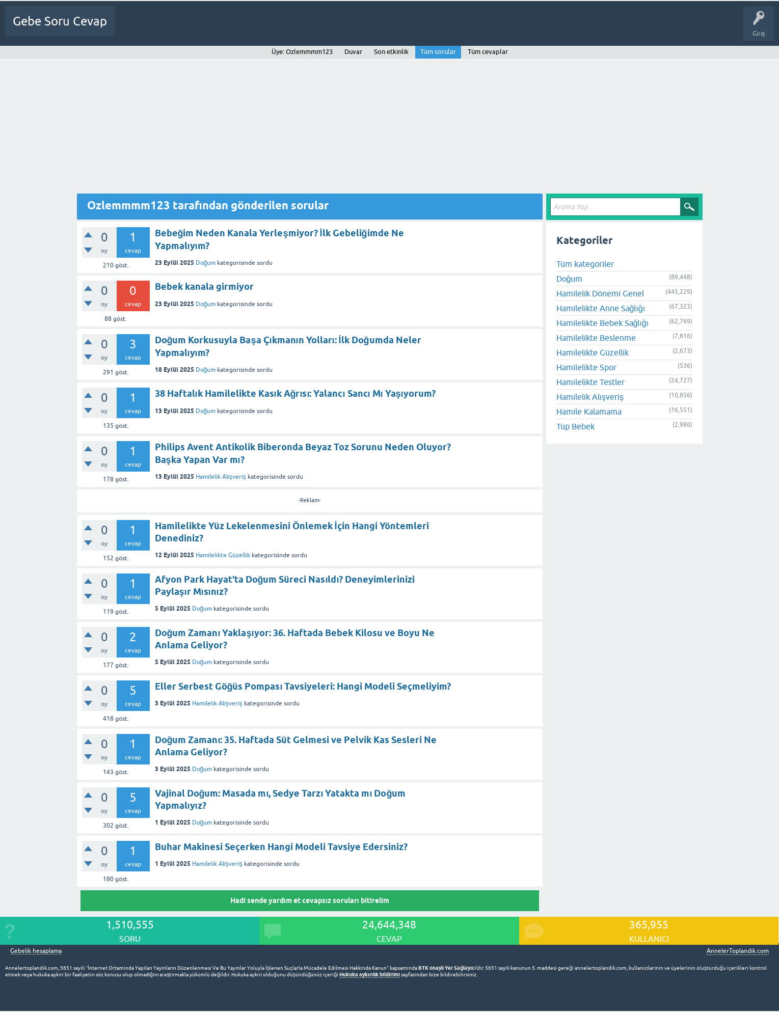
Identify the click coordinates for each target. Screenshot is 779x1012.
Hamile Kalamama (589, 411)
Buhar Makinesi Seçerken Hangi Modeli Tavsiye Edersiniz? (281, 846)
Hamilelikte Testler (590, 382)
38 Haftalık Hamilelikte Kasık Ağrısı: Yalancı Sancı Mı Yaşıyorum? (295, 393)
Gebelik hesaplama (36, 951)
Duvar (353, 52)
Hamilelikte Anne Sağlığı (601, 308)
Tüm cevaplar (488, 52)
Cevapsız (202, 28)
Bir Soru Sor (315, 28)
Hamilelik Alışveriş (221, 476)
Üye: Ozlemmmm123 (302, 52)
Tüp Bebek (575, 426)
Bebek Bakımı (449, 28)
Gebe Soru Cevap (60, 21)
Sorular (169, 28)
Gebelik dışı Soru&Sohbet (380, 28)
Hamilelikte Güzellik (223, 555)
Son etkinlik (391, 52)
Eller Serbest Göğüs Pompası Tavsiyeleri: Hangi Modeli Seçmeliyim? (303, 686)
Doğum (206, 262)
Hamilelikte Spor (586, 367)
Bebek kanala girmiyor (204, 286)
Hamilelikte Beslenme (596, 337)
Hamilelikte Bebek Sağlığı (602, 322)
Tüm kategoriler (585, 263)
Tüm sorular (438, 52)
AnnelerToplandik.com (738, 950)
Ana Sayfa (135, 28)
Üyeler (278, 28)
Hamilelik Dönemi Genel (600, 293)
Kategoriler (241, 28)
